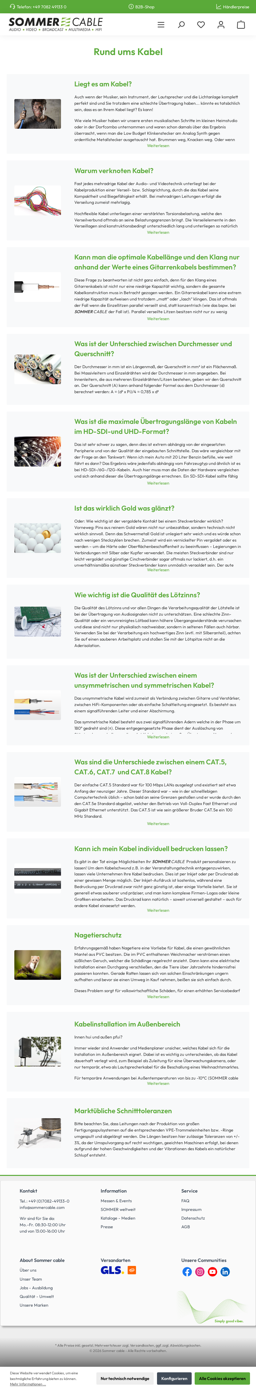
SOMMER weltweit (118, 1209)
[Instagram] (200, 1272)
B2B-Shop (144, 6)
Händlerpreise (236, 6)
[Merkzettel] (201, 24)
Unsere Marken (34, 1305)
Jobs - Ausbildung (36, 1287)
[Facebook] (187, 1272)
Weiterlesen (158, 145)
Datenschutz (193, 1218)
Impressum (191, 1209)
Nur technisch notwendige (125, 1378)
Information (114, 1191)
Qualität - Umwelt (37, 1296)
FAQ (185, 1200)
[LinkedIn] (225, 1272)
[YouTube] (212, 1272)
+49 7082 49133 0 (49, 6)
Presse (107, 1226)
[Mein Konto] (221, 24)
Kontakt (28, 1191)
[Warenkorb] (241, 24)
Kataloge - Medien (118, 1218)
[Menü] (161, 24)
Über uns (28, 1270)
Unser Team (31, 1279)
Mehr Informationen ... (28, 1384)
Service (189, 1191)
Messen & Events (116, 1200)
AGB (185, 1226)
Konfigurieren (174, 1378)
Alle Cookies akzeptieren (222, 1378)
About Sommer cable (42, 1260)
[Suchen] (181, 24)
